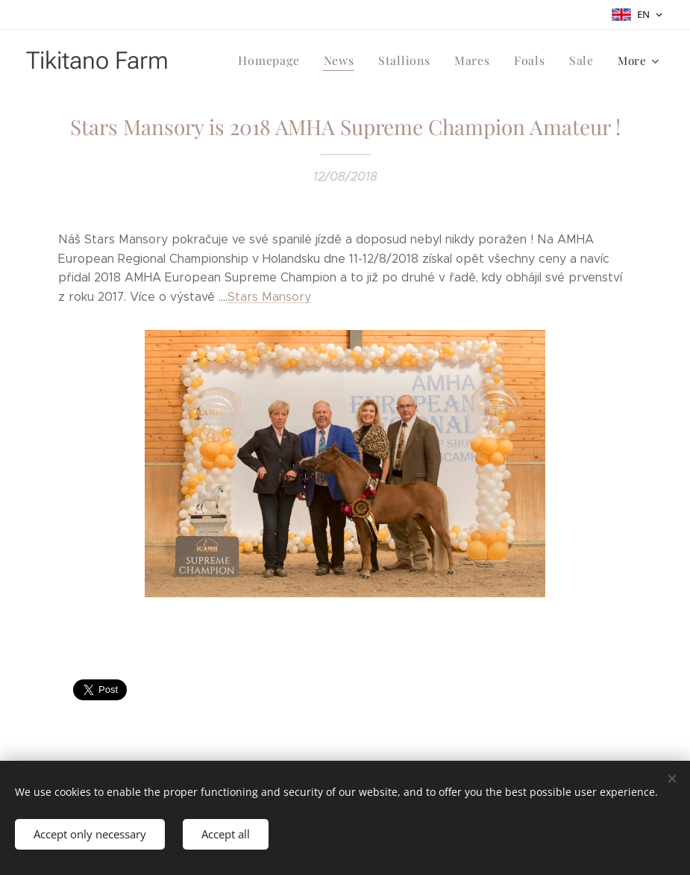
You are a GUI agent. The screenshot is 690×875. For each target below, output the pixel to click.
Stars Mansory (269, 297)
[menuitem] (281, 60)
